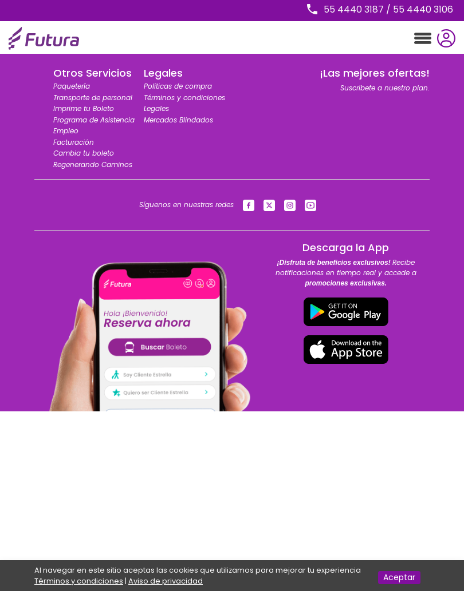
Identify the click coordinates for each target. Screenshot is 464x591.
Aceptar (399, 577)
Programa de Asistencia (94, 120)
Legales (156, 108)
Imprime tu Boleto (83, 108)
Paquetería (71, 86)
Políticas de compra (178, 86)
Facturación (73, 142)
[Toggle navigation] (422, 38)
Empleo (65, 131)
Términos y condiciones (184, 97)
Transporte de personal (92, 97)
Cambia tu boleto (83, 153)
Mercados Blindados (178, 120)
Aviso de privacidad (165, 581)
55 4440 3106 (423, 9)
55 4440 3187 (354, 9)
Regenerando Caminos (92, 164)
